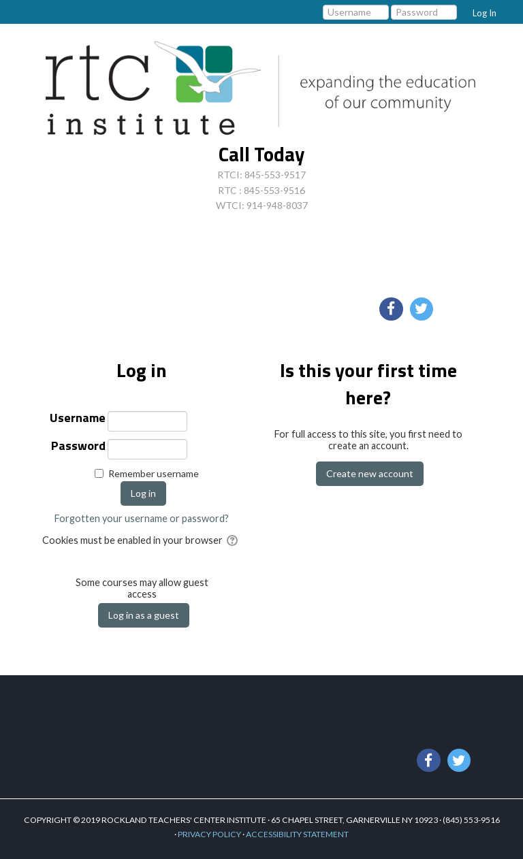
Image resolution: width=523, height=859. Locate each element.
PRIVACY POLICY (209, 834)
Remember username (153, 473)
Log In (484, 12)
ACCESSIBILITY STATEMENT (297, 834)
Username (78, 419)
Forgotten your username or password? (141, 518)
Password (78, 447)
